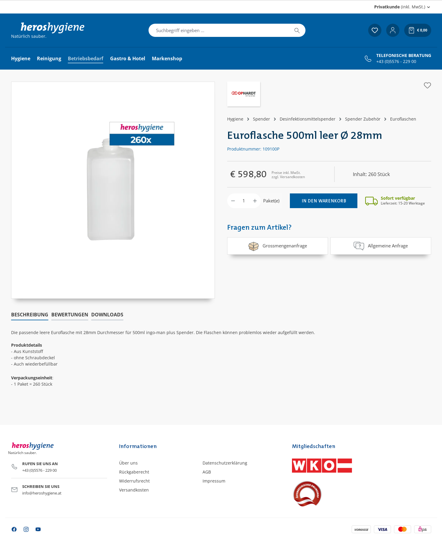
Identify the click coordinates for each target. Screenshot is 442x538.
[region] (113, 190)
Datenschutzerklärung (225, 463)
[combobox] (219, 30)
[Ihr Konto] (392, 30)
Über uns (128, 463)
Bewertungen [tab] (69, 314)
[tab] (29, 314)
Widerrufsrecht (134, 481)
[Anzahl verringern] (233, 200)
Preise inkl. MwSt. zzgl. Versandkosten (288, 174)
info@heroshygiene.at (42, 493)
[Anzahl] (244, 200)
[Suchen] (297, 30)
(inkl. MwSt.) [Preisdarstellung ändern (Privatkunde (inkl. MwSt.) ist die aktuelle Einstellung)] (399, 7)
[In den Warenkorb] (323, 200)
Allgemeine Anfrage (380, 246)
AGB (207, 472)
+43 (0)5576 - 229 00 (396, 61)
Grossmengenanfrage (277, 246)
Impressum (214, 481)
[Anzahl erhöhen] (255, 200)
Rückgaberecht (134, 472)
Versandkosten (134, 490)
